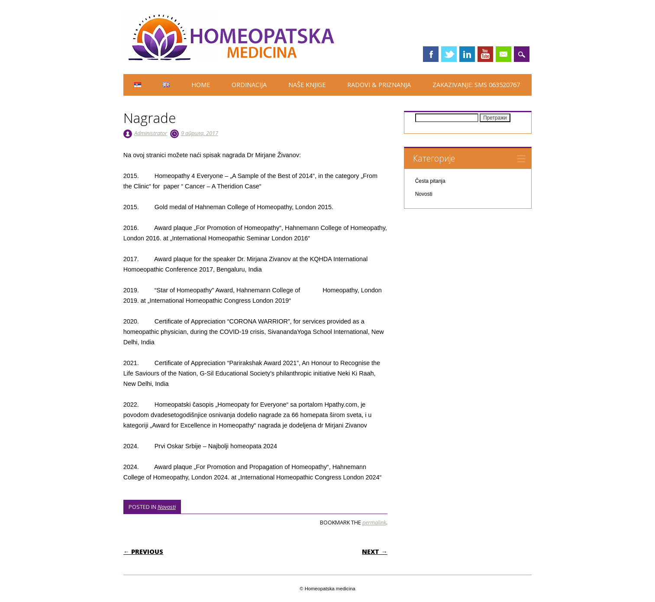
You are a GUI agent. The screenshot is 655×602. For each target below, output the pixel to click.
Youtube (485, 54)
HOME (200, 85)
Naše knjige (307, 85)
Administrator (150, 133)
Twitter (449, 54)
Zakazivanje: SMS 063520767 (476, 85)
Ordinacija (249, 85)
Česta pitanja (430, 181)
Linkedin (467, 54)
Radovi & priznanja (379, 85)
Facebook (431, 54)
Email (503, 54)
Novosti (167, 507)
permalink (374, 522)
